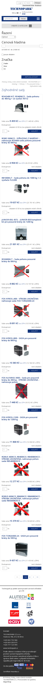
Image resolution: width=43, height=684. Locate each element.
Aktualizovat (31, 77)
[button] (31, 13)
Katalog (14, 84)
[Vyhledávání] (10, 18)
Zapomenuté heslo (28, 5)
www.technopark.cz (10, 648)
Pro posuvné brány (33, 84)
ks (8, 131)
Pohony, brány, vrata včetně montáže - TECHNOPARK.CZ (21, 82)
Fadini (6, 63)
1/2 (26, 577)
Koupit (34, 131)
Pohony (21, 84)
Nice (5, 66)
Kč (17, 13)
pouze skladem (9, 54)
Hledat (23, 19)
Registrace (38, 5)
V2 (5, 69)
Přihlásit (37, 3)
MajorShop (7, 682)
